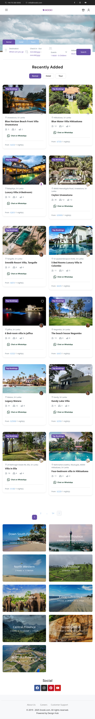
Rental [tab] (9, 42)
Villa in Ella (11, 468)
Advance (74, 50)
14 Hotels (13, 543)
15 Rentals (71, 631)
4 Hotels (60, 540)
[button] (83, 10)
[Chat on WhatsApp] (16, 135)
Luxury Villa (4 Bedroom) (18, 192)
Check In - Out (36, 48)
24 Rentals (71, 600)
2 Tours (34, 661)
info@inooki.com (34, 2)
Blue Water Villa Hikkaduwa (66, 121)
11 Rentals (29, 570)
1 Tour (30, 600)
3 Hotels (13, 631)
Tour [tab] (61, 76)
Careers (45, 704)
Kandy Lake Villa (60, 400)
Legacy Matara (13, 400)
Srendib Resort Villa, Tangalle (21, 262)
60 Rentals (71, 540)
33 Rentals (66, 570)
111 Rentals (24, 631)
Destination (14, 48)
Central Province (24, 627)
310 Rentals (25, 543)
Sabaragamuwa (24, 597)
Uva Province (71, 566)
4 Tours (81, 540)
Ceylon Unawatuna (61, 194)
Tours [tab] (33, 42)
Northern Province (24, 657)
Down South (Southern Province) (24, 536)
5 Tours (36, 543)
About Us (33, 704)
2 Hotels (18, 570)
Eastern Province (70, 597)
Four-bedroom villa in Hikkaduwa (69, 471)
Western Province (71, 536)
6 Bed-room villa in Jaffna (19, 333)
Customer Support (59, 704)
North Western (24, 566)
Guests (53, 52)
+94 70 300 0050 (13, 2)
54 (53, 513)
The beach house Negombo (66, 333)
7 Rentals (24, 661)
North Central (70, 627)
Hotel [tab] (21, 42)
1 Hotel (61, 631)
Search (83, 52)
